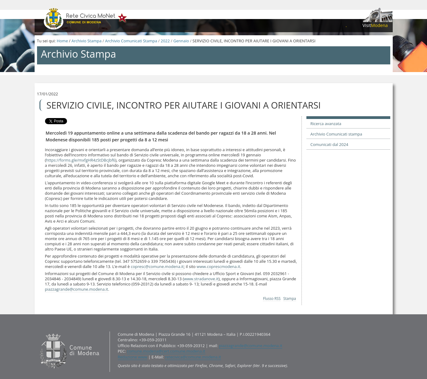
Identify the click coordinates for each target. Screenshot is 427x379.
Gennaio (181, 41)
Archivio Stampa (86, 41)
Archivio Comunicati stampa (336, 134)
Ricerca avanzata (325, 123)
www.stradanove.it (201, 278)
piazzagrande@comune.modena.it (76, 289)
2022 (165, 41)
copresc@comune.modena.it (157, 266)
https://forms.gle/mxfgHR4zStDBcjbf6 (80, 160)
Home (62, 41)
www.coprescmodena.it (218, 266)
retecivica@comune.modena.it (193, 357)
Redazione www (133, 357)
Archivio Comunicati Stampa (131, 41)
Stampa (289, 298)
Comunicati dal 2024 (329, 144)
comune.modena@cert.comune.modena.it (166, 351)
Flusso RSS (271, 298)
